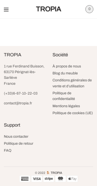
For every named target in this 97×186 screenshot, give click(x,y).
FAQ (7, 150)
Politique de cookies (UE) (73, 113)
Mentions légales (66, 106)
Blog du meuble (65, 73)
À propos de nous (67, 66)
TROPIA (48, 9)
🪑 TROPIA (54, 173)
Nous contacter (16, 136)
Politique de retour (18, 143)
